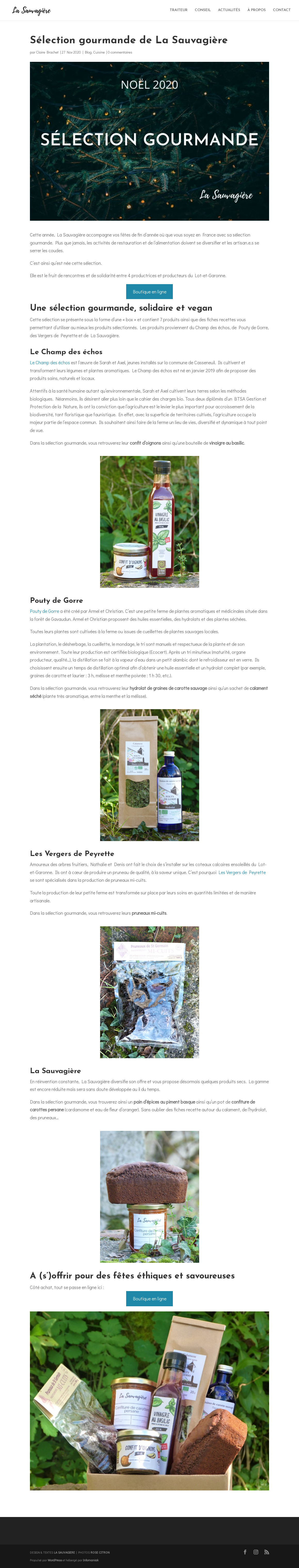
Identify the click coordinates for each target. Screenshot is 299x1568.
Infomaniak (91, 1560)
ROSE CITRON (100, 1552)
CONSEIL (203, 10)
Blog (88, 52)
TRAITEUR (179, 10)
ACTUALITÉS (229, 10)
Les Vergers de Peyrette (242, 872)
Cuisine (99, 52)
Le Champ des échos (50, 362)
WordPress (55, 1560)
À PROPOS (256, 10)
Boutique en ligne (149, 292)
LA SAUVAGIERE (64, 1552)
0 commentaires (120, 52)
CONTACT (282, 10)
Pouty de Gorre (44, 611)
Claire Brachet (47, 52)
